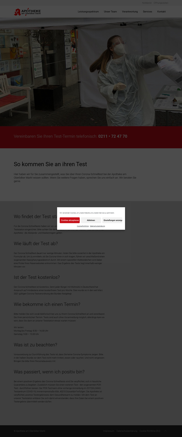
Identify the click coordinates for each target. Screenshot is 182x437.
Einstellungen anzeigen (113, 220)
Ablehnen (91, 220)
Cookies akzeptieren (70, 220)
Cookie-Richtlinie (83, 226)
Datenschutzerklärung (97, 226)
